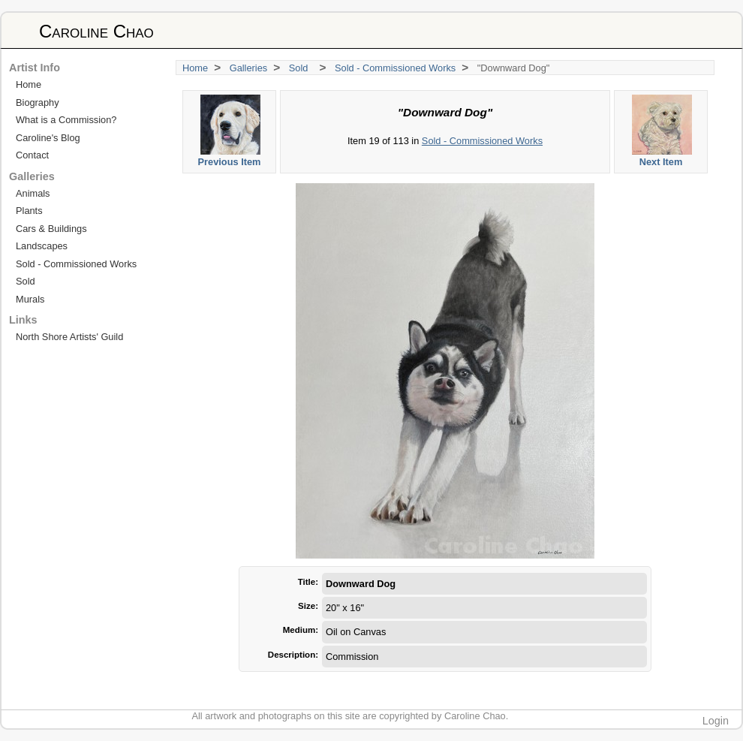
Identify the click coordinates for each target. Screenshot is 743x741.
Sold (301, 68)
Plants (29, 210)
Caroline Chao (96, 31)
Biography (37, 102)
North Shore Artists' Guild (69, 336)
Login (715, 721)
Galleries (249, 68)
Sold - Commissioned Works (395, 68)
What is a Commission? (66, 119)
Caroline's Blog (48, 137)
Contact (32, 155)
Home (195, 68)
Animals (33, 193)
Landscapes (42, 246)
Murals (30, 299)
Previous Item (230, 131)
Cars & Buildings (51, 228)
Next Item (661, 131)
